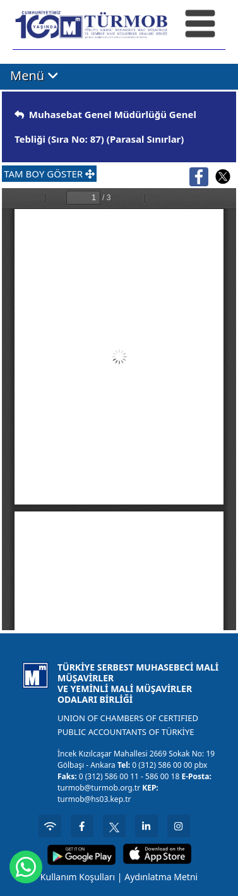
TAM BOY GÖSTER (49, 173)
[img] (19, 114)
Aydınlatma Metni (161, 877)
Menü (34, 75)
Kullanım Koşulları (77, 877)
